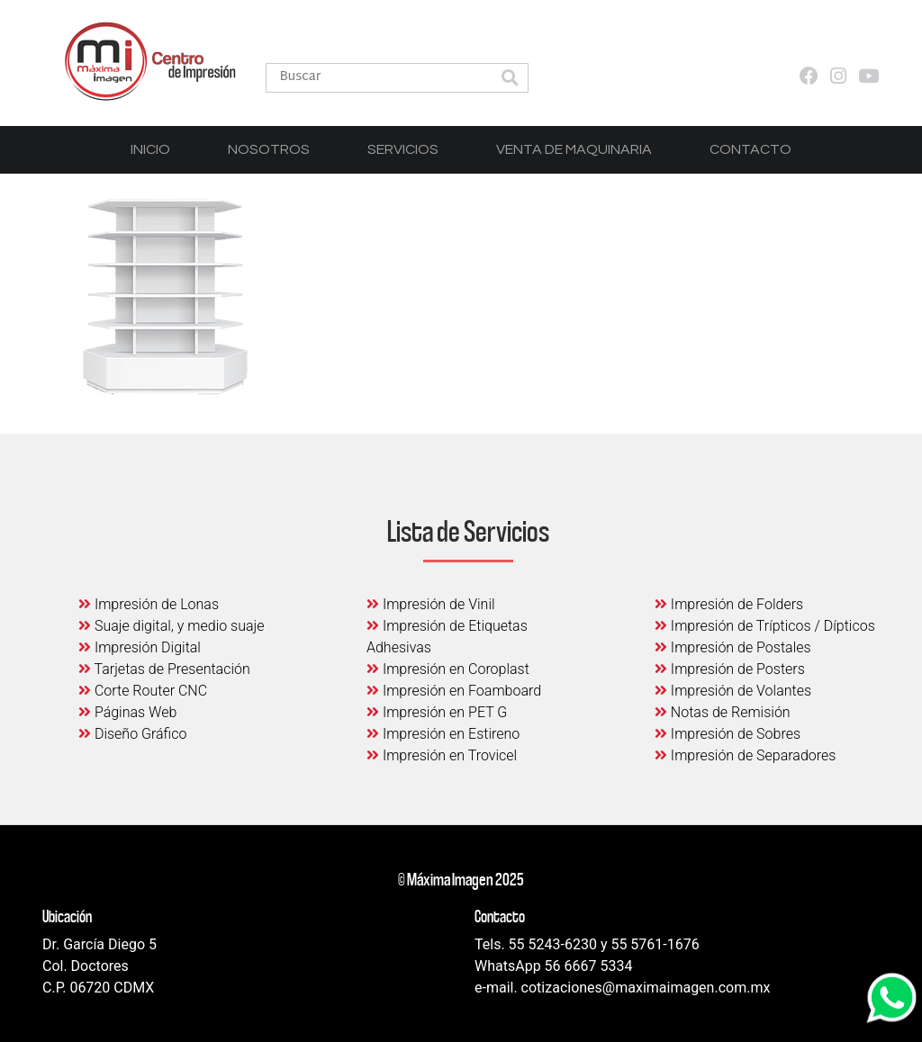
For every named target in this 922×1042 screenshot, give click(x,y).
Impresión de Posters (730, 669)
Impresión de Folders (729, 604)
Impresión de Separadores (745, 755)
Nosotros (269, 149)
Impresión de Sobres (727, 733)
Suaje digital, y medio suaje (171, 625)
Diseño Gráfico (132, 733)
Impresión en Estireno (443, 733)
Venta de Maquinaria (574, 149)
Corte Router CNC (142, 690)
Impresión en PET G (436, 712)
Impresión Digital (139, 647)
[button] (510, 79)
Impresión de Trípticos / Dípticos (765, 625)
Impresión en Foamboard (453, 690)
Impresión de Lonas (148, 604)
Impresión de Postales (733, 647)
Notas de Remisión (723, 712)
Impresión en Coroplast (447, 669)
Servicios (402, 149)
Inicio (150, 149)
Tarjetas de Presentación (164, 669)
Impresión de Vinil (430, 604)
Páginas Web (127, 712)
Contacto (750, 149)
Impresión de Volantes (733, 690)
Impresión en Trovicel (441, 755)
